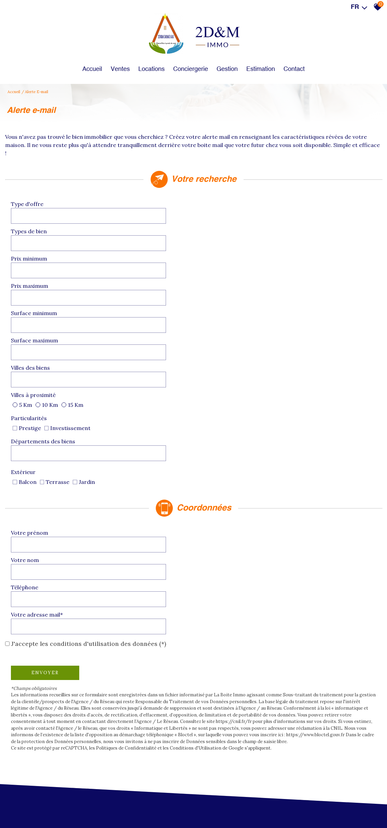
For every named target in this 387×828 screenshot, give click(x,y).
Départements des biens (234, 287)
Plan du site (28, 807)
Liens (168, 807)
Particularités (32, 287)
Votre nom (216, 359)
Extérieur (214, 304)
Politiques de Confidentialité (129, 506)
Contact (299, 62)
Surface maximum (225, 249)
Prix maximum (220, 230)
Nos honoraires (92, 807)
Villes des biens (33, 268)
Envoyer (47, 424)
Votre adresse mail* (228, 378)
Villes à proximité (224, 268)
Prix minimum (32, 230)
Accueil (87, 62)
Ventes (116, 62)
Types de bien (220, 211)
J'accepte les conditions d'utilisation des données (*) (88, 396)
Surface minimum (37, 249)
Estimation (264, 62)
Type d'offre (30, 211)
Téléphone (27, 378)
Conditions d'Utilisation (198, 506)
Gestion (228, 62)
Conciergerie (190, 62)
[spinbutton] (142, 230)
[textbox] (142, 211)
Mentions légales (57, 807)
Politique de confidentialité (135, 807)
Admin (181, 807)
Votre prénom (32, 359)
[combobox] (142, 211)
